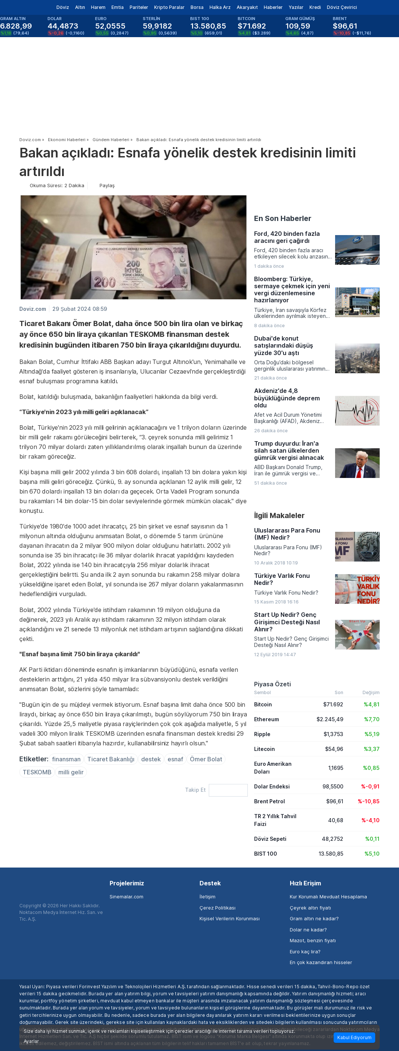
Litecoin (264, 749)
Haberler (273, 7)
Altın (80, 7)
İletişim (207, 896)
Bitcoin (263, 704)
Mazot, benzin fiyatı (313, 940)
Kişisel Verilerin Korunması (230, 918)
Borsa (197, 7)
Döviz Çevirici (342, 7)
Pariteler (139, 7)
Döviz (62, 7)
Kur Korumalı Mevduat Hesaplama (328, 896)
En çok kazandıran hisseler (321, 962)
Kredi (315, 7)
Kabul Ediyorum (354, 1037)
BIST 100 (265, 853)
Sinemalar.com (126, 896)
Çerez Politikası (218, 908)
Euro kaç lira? (305, 951)
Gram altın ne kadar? (314, 918)
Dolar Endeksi (272, 786)
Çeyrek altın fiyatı (310, 908)
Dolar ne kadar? (308, 930)
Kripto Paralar (169, 7)
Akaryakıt (247, 7)
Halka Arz (220, 7)
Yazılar (296, 7)
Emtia (117, 7)
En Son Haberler (282, 218)
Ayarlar (31, 1041)
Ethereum (266, 719)
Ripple (262, 734)
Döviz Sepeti (270, 839)
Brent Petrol (269, 801)
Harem (98, 7)
